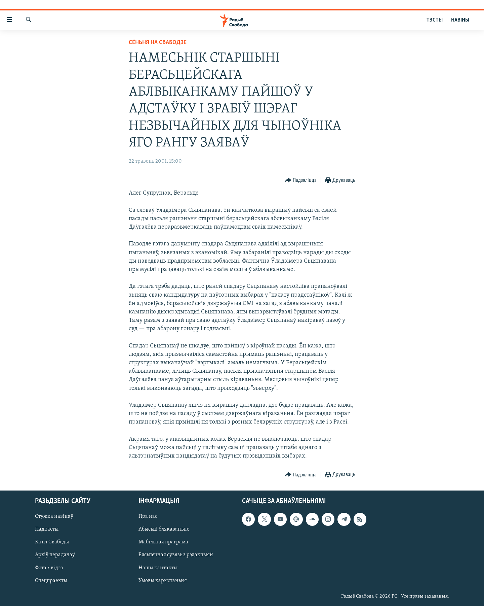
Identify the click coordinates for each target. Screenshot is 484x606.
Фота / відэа (49, 568)
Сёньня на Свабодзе (158, 42)
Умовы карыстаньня (162, 580)
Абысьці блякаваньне (164, 529)
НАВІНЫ (460, 20)
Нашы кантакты (157, 568)
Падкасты (46, 529)
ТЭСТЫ (435, 20)
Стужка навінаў (54, 516)
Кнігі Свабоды (52, 542)
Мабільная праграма (163, 542)
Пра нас (147, 516)
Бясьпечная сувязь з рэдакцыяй (175, 555)
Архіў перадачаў (55, 555)
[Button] (301, 180)
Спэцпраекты (51, 580)
